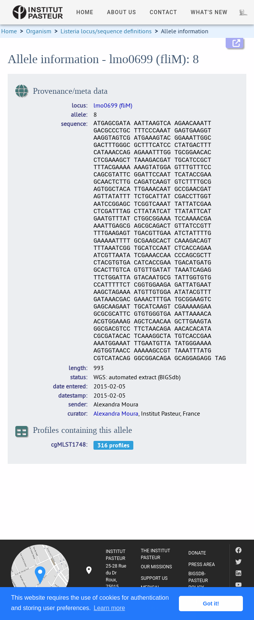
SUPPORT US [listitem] (154, 578)
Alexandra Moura (115, 413)
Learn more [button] (109, 608)
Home (9, 31)
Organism (38, 31)
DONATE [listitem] (197, 553)
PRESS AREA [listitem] (201, 564)
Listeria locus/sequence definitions (106, 31)
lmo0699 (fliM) (112, 105)
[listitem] (106, 580)
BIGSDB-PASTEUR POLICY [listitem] (198, 580)
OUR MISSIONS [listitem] (156, 566)
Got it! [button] (211, 603)
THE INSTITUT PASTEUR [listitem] (155, 554)
